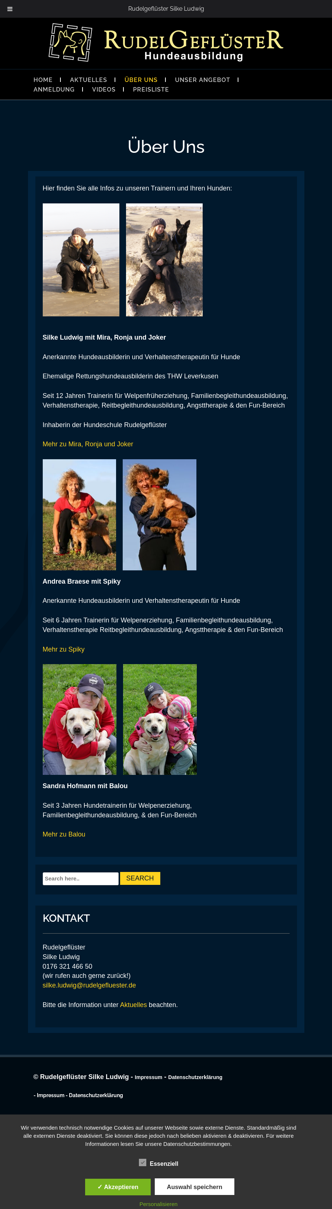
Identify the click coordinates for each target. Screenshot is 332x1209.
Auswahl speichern (194, 1187)
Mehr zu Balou (64, 834)
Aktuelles (88, 79)
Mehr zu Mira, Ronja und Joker (88, 444)
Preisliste (151, 89)
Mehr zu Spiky (64, 649)
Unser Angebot (202, 79)
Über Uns (141, 79)
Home (43, 79)
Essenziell (158, 1163)
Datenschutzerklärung (195, 1077)
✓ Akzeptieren (118, 1187)
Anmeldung (54, 89)
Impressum (148, 1077)
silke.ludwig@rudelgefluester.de (89, 985)
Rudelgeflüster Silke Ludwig (166, 8)
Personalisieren (159, 1204)
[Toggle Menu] (10, 9)
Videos (104, 89)
